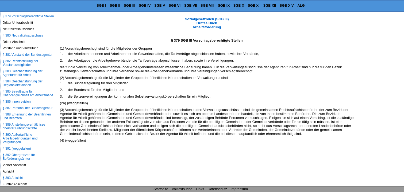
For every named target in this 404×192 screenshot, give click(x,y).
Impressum (239, 189)
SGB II (115, 5)
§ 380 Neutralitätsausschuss (23, 35)
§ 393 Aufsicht (13, 178)
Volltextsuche (182, 189)
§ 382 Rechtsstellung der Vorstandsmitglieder (20, 63)
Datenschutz (217, 189)
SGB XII (269, 5)
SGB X (238, 5)
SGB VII (190, 5)
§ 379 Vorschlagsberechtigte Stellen (28, 16)
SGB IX (224, 5)
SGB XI (254, 5)
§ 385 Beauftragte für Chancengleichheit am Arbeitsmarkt (28, 93)
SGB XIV (287, 5)
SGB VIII (207, 5)
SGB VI (174, 5)
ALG (301, 5)
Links (200, 189)
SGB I (101, 5)
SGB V (159, 5)
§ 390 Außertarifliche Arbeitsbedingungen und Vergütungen (20, 138)
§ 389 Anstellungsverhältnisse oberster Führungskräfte (24, 126)
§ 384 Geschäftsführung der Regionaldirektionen (23, 83)
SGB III (129, 5)
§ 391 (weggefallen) (17, 148)
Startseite (160, 189)
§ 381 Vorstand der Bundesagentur (27, 55)
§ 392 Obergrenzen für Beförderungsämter (19, 157)
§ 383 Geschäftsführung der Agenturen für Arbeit (23, 73)
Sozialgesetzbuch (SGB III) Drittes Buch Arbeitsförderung (207, 23)
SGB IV (145, 5)
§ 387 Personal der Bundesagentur (27, 108)
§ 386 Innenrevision (17, 101)
